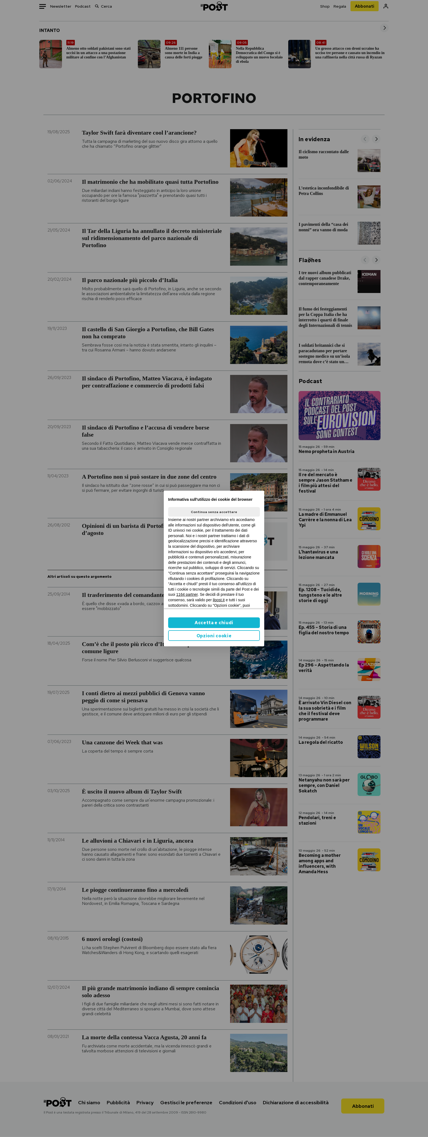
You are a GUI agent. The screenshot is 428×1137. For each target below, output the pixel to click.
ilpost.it (219, 600)
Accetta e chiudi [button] (214, 623)
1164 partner (187, 594)
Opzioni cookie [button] (214, 636)
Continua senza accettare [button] (214, 512)
